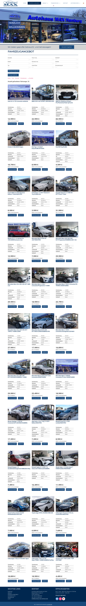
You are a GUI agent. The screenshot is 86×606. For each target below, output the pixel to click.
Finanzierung (55, 3)
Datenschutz (11, 596)
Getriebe (57, 61)
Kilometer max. (35, 61)
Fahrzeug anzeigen (12, 123)
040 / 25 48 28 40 (38, 595)
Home (24, 3)
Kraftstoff (57, 57)
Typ (8, 65)
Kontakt (65, 3)
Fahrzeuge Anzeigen (13, 70)
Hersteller (10, 57)
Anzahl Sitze (34, 65)
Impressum (11, 597)
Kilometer (17, 78)
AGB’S (9, 598)
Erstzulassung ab (59, 65)
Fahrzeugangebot (34, 3)
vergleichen (20, 123)
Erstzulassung (23, 78)
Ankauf (45, 3)
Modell (9, 61)
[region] (43, 25)
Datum (9, 78)
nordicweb (49, 604)
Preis (13, 78)
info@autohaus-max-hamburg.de (40, 598)
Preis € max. (34, 57)
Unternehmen (75, 3)
